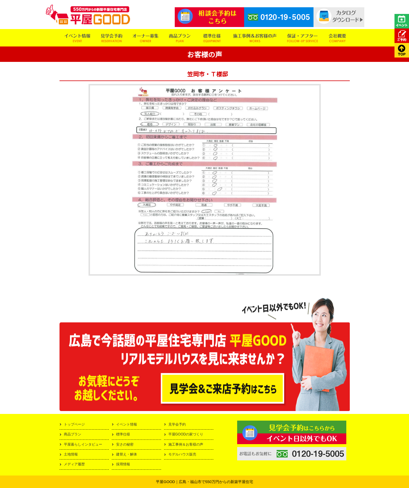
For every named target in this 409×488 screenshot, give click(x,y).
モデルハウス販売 (182, 454)
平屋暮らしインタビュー (83, 444)
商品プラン (72, 434)
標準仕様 (123, 434)
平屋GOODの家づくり (185, 434)
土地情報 (71, 454)
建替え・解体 (126, 454)
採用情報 (123, 464)
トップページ (74, 424)
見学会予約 (177, 424)
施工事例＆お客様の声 (185, 444)
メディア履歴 (74, 464)
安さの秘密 (125, 444)
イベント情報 (126, 424)
